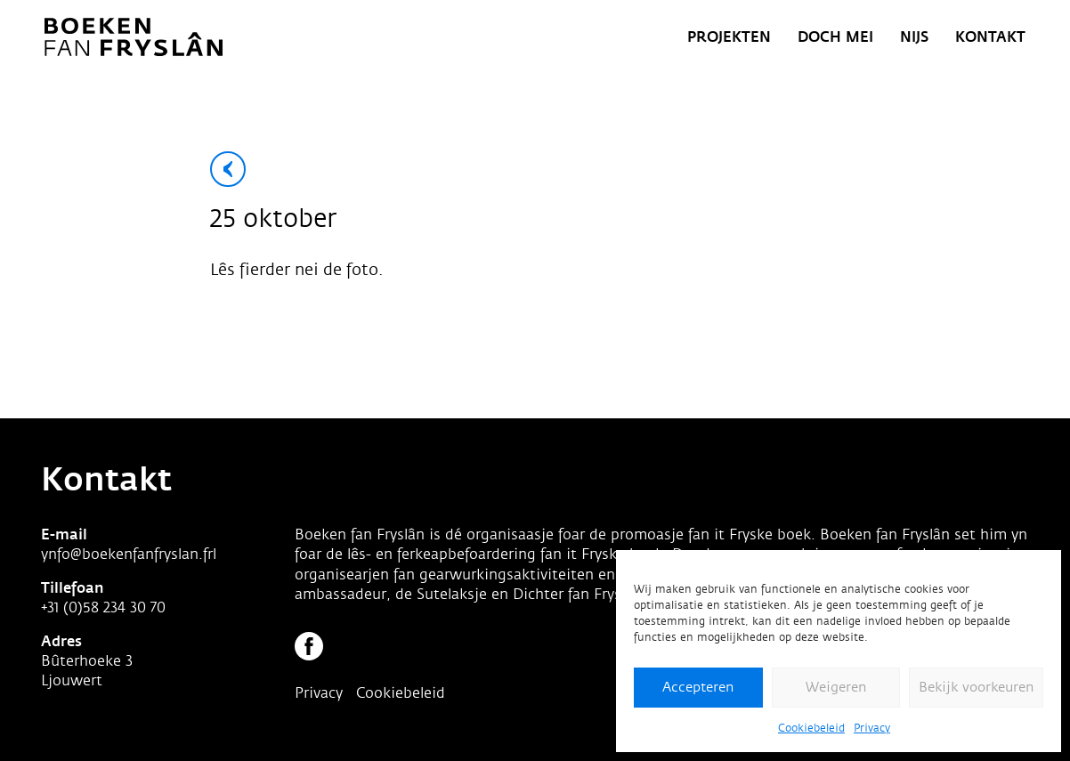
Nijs (914, 37)
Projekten (729, 37)
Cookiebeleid (811, 728)
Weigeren (836, 687)
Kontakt (990, 37)
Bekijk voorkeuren (976, 687)
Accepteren (698, 687)
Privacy (872, 728)
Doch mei (835, 37)
